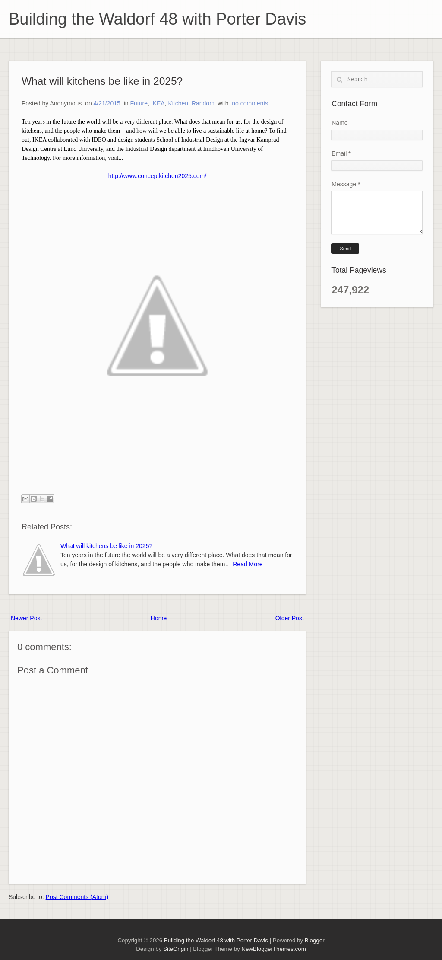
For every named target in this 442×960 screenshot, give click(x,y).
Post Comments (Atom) (77, 896)
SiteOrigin (175, 949)
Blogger (315, 940)
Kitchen (178, 103)
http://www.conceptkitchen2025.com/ (157, 175)
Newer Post (26, 618)
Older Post (289, 618)
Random (203, 103)
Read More (247, 564)
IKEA (158, 103)
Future (138, 103)
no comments (250, 103)
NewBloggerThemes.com (273, 949)
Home (159, 618)
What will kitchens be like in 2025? (102, 81)
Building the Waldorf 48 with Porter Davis (157, 19)
